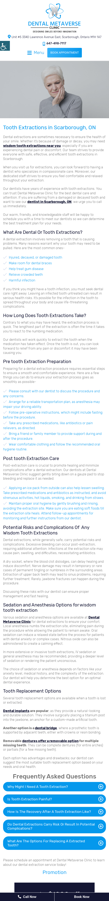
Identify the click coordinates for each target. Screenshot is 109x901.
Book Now (81, 897)
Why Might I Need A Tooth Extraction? (37, 787)
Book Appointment (64, 52)
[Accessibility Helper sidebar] (5, 46)
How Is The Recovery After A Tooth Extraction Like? (49, 812)
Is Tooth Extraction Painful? (29, 799)
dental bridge (46, 728)
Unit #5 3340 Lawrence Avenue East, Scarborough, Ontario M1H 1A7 (54, 37)
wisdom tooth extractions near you (32, 146)
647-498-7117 (54, 44)
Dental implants (16, 711)
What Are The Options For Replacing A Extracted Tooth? (46, 843)
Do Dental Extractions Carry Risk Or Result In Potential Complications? (51, 826)
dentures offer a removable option (50, 741)
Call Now (27, 897)
